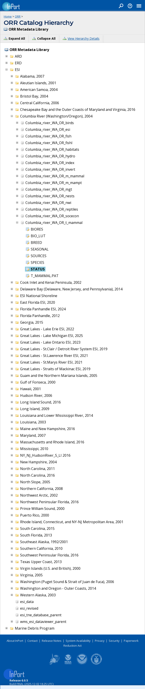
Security (114, 641)
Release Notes (51, 641)
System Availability (78, 641)
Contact (32, 641)
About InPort (15, 641)
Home (8, 16)
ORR (18, 16)
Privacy (100, 641)
